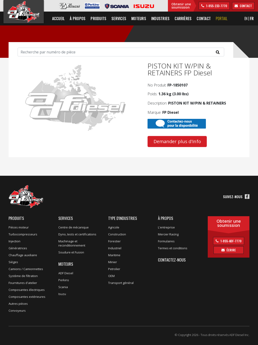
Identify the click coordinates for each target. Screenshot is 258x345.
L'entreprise (166, 227)
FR (252, 18)
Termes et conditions (172, 248)
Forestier (114, 241)
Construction (117, 234)
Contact (204, 18)
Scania (63, 287)
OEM (111, 276)
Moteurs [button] (138, 18)
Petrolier (114, 269)
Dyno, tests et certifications (77, 234)
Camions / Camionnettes (26, 269)
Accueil (58, 18)
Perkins (63, 280)
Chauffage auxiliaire (23, 255)
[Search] (121, 52)
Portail (221, 18)
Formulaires (166, 241)
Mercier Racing (168, 234)
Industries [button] (160, 18)
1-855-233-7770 (216, 5)
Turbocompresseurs (23, 234)
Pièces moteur (19, 227)
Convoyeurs (17, 310)
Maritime (114, 255)
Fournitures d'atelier (23, 283)
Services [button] (118, 18)
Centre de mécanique (73, 227)
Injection (14, 241)
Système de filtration (23, 276)
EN (246, 18)
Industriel (114, 248)
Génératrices (18, 248)
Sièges (13, 262)
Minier (112, 262)
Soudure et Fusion (71, 252)
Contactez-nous (172, 260)
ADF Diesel (65, 273)
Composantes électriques (27, 290)
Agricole (113, 227)
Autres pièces (18, 304)
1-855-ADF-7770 (231, 240)
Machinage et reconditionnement (71, 243)
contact (245, 5)
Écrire (231, 249)
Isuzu (62, 294)
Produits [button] (99, 18)
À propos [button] (78, 18)
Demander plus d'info (177, 141)
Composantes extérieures (27, 297)
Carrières (183, 18)
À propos (165, 218)
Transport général (121, 283)
